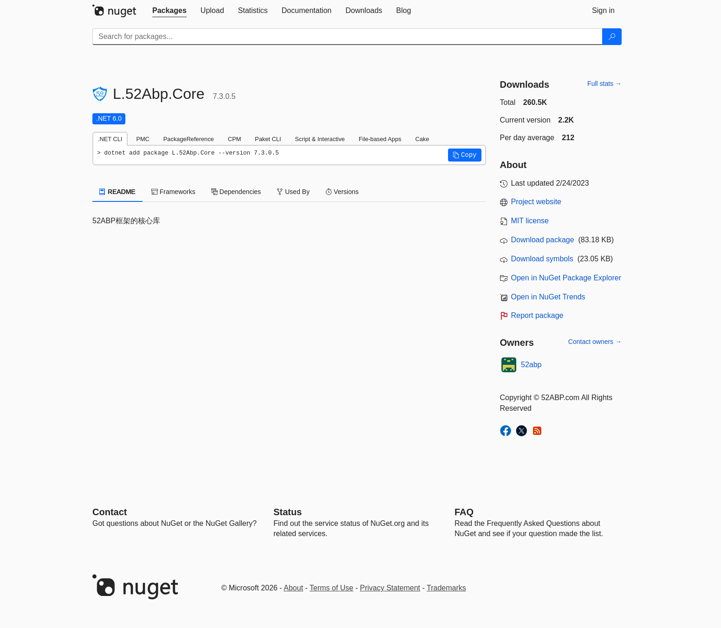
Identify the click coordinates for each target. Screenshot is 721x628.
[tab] (169, 10)
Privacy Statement (390, 588)
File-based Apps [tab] (380, 139)
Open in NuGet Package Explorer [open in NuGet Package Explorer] (566, 278)
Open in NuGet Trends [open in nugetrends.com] (548, 297)
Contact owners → (595, 341)
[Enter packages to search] (347, 36)
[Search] (612, 36)
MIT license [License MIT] (530, 221)
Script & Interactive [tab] (319, 139)
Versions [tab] (342, 191)
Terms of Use (331, 588)
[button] (464, 155)
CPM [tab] (234, 139)
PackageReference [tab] (188, 139)
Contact (109, 512)
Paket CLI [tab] (268, 139)
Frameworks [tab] (173, 191)
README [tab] (117, 191)
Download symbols (542, 259)
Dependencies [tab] (236, 191)
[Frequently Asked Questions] (464, 512)
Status (287, 512)
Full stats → (604, 83)
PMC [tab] (142, 139)
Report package (537, 315)
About (293, 588)
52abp (531, 365)
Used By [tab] (293, 191)
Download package (542, 240)
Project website (536, 202)
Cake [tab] (422, 139)
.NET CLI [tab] (110, 139)
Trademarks (446, 588)
